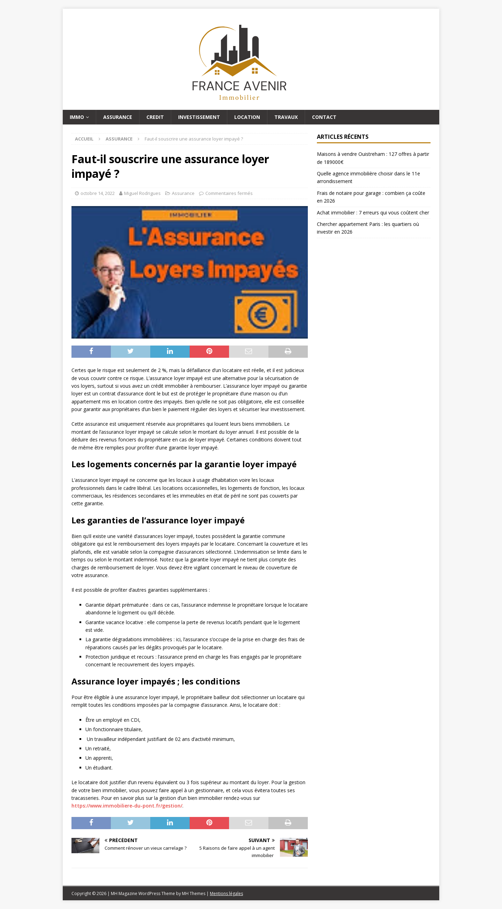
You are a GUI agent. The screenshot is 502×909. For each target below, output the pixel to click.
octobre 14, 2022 (98, 193)
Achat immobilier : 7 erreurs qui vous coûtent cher (373, 212)
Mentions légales (226, 893)
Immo (77, 117)
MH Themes (193, 893)
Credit (155, 117)
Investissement (199, 117)
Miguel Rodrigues (142, 193)
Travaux (286, 117)
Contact (324, 117)
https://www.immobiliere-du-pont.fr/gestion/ (126, 805)
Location (247, 117)
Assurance (117, 117)
